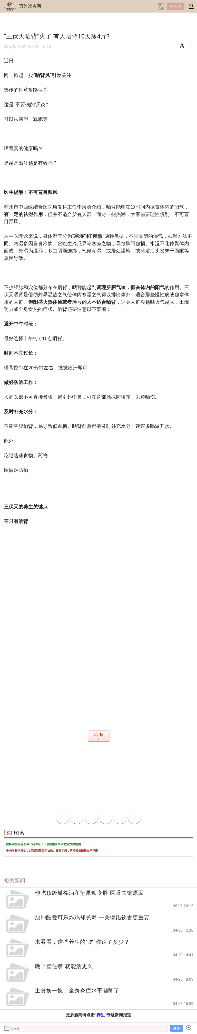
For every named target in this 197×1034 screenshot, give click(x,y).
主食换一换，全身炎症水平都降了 (77, 991)
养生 (100, 1014)
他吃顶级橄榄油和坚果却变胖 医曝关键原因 (89, 893)
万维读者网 (30, 6)
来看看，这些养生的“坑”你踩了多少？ (82, 942)
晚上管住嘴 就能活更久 (64, 966)
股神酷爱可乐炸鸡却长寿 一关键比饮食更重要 (92, 917)
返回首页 (176, 6)
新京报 (10, 46)
